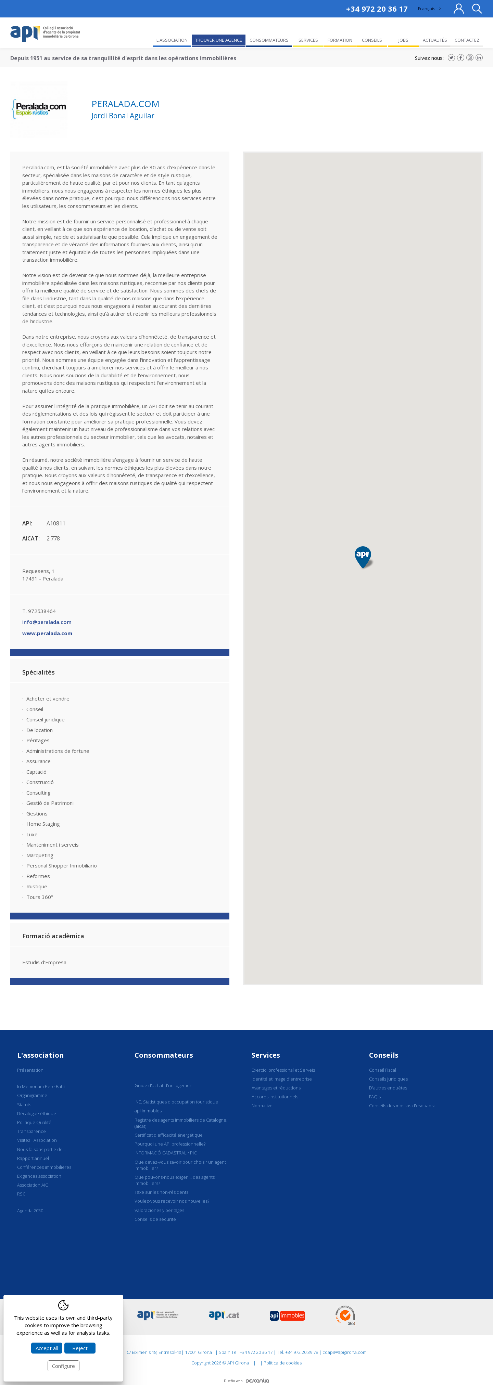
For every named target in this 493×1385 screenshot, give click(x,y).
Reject (80, 1348)
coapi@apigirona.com (345, 1352)
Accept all (47, 1348)
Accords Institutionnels (275, 1097)
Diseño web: (246, 1381)
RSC (21, 1194)
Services (266, 1055)
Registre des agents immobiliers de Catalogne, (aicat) (181, 1123)
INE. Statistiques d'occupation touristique (176, 1102)
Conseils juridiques (388, 1079)
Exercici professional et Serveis (283, 1070)
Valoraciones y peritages (159, 1210)
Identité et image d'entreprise (282, 1079)
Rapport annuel (33, 1158)
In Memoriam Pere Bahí (41, 1086)
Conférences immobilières (44, 1167)
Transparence (31, 1131)
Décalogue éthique (36, 1113)
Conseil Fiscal (382, 1070)
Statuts (24, 1104)
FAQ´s (375, 1097)
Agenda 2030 (30, 1210)
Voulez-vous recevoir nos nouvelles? (172, 1201)
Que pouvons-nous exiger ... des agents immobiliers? (175, 1180)
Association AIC (32, 1185)
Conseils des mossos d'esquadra (402, 1105)
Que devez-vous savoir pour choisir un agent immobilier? (180, 1165)
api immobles (148, 1111)
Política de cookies (283, 1363)
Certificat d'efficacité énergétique (169, 1135)
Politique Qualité (34, 1122)
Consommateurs (164, 1055)
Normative (262, 1105)
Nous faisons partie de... (41, 1149)
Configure (63, 1365)
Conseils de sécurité (155, 1219)
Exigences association (39, 1176)
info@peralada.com (47, 621)
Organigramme (32, 1095)
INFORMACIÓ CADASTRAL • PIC (166, 1153)
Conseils (384, 1055)
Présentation (30, 1070)
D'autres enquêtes (388, 1088)
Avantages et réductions (276, 1088)
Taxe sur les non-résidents (161, 1192)
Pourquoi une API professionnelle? (170, 1144)
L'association (40, 1055)
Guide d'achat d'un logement (164, 1085)
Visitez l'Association (37, 1140)
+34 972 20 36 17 (377, 8)
